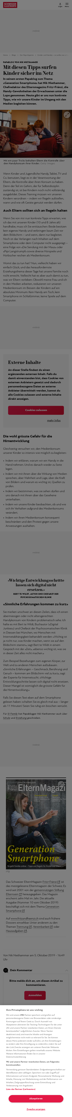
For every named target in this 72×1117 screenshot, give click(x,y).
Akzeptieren (36, 1099)
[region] (36, 1061)
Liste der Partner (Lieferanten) (20, 1089)
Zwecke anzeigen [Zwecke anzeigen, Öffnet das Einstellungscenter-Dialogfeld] (36, 1109)
